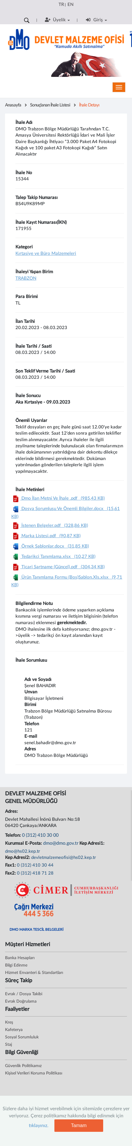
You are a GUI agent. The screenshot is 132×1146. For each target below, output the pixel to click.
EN (70, 4)
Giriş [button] (96, 19)
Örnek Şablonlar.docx (50, 546)
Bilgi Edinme (16, 965)
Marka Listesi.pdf (46, 536)
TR (61, 4)
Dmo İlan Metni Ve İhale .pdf (58, 498)
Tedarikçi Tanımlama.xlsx (53, 556)
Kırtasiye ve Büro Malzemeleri (45, 253)
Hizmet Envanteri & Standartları (34, 973)
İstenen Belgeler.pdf (49, 525)
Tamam (79, 1125)
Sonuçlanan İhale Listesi (50, 105)
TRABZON (25, 278)
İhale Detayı (89, 105)
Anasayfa (13, 105)
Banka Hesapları (19, 958)
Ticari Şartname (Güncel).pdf (58, 567)
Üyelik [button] (57, 19)
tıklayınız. (38, 1125)
